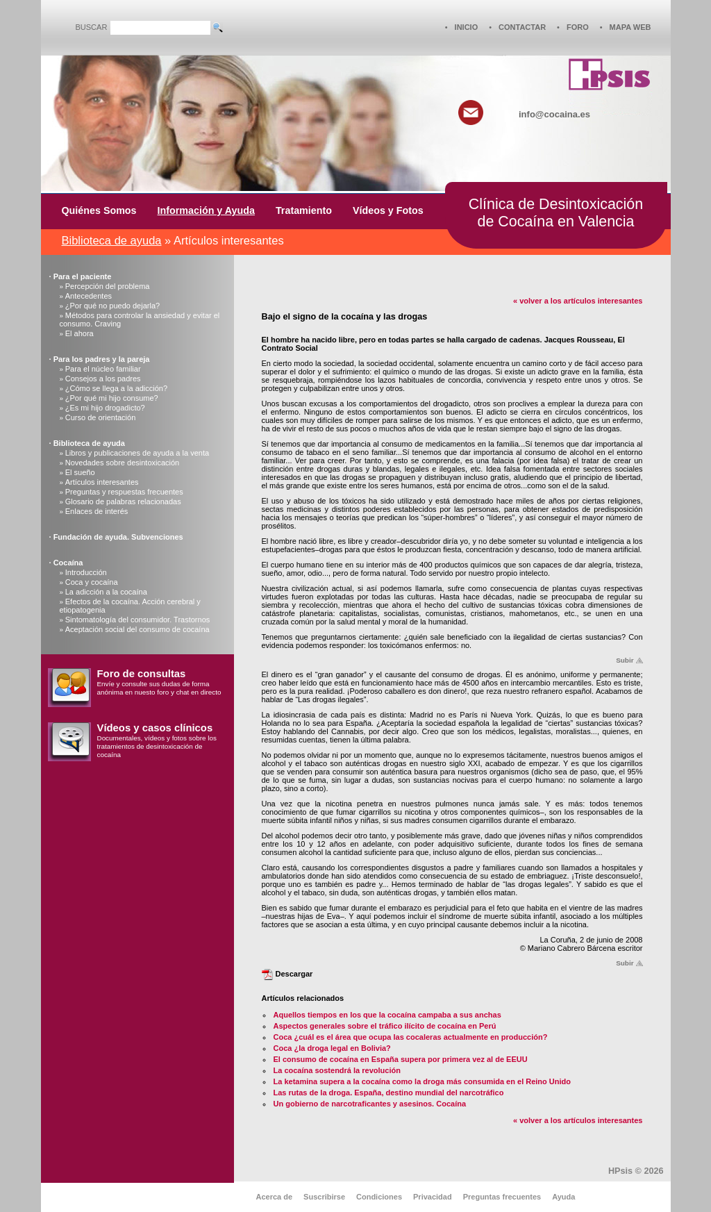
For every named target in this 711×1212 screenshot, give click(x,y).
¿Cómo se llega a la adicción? (116, 388)
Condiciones (379, 1197)
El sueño (80, 472)
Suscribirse (324, 1197)
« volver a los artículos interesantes (577, 301)
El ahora (79, 333)
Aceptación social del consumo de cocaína (137, 629)
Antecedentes (88, 296)
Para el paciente (82, 276)
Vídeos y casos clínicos (155, 727)
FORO (578, 27)
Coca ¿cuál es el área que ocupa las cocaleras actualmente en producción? (411, 1037)
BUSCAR (92, 27)
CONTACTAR (522, 27)
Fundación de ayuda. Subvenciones (118, 537)
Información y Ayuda (206, 210)
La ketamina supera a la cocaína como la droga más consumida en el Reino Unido (422, 1081)
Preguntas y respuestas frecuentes (124, 492)
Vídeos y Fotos (388, 210)
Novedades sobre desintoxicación (122, 462)
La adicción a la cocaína (106, 592)
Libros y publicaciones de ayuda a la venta (137, 453)
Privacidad (432, 1197)
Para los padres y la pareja (101, 359)
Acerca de (274, 1197)
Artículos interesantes (102, 482)
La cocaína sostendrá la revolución (337, 1070)
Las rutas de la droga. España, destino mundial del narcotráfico (389, 1092)
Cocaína (68, 562)
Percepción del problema (107, 286)
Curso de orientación (100, 417)
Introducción (86, 572)
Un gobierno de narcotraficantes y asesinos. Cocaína (370, 1103)
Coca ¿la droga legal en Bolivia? (332, 1048)
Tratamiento (304, 210)
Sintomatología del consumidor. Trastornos (137, 619)
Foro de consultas (141, 673)
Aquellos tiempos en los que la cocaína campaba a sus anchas (387, 1015)
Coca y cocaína (91, 582)
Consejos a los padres (103, 378)
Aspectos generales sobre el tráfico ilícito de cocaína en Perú (385, 1026)
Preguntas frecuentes (502, 1197)
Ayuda (563, 1197)
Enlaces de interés (96, 511)
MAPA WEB (630, 27)
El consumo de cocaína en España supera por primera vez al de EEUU (401, 1059)
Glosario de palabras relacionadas (123, 501)
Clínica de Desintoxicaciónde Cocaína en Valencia (556, 213)
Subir (624, 660)
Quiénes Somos (99, 210)
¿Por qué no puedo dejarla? (112, 305)
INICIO (466, 27)
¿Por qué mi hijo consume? (111, 398)
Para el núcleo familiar (103, 369)
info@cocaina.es (554, 114)
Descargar (294, 974)
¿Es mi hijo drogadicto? (105, 408)
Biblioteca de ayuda (112, 240)
